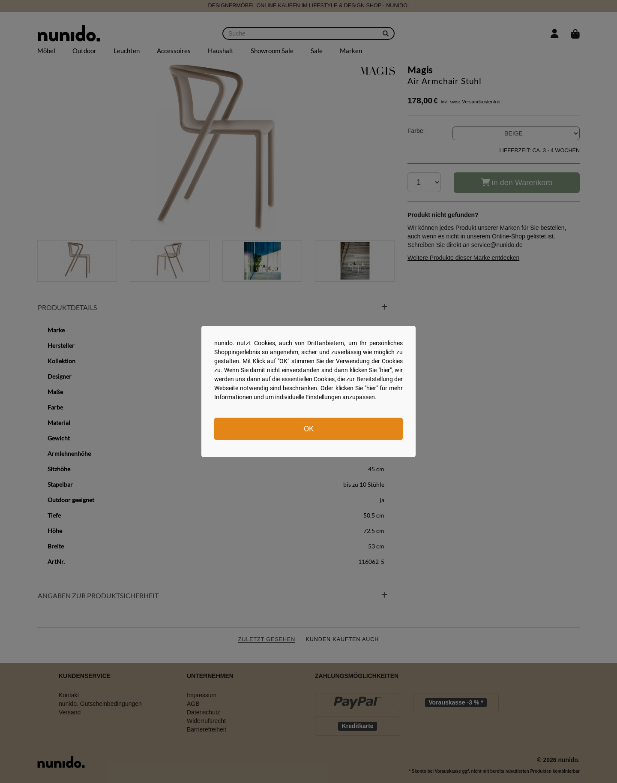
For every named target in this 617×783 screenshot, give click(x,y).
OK (309, 428)
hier (385, 370)
